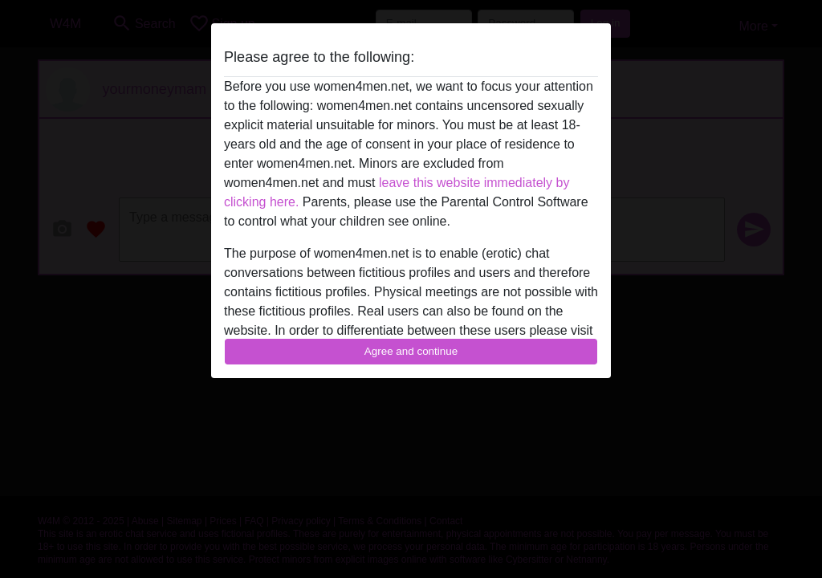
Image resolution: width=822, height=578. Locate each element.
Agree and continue (411, 351)
